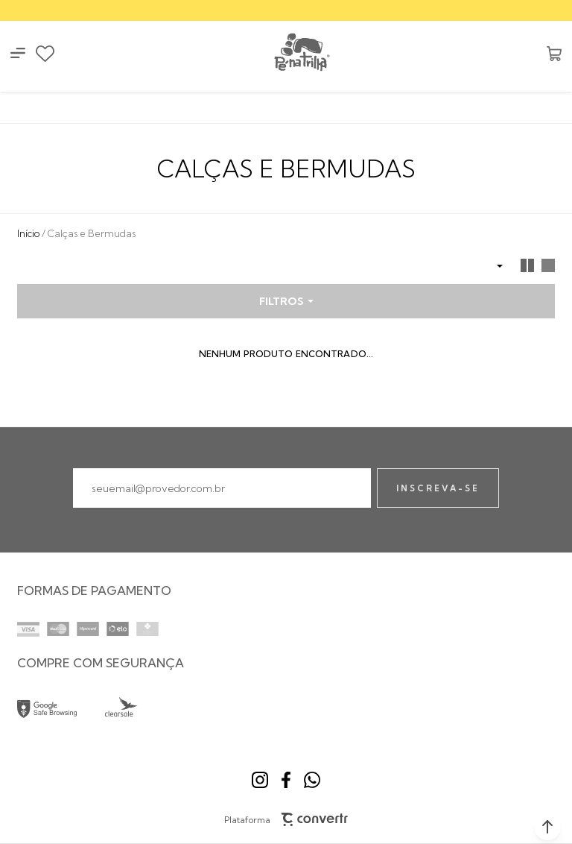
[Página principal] (300, 53)
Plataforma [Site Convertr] (286, 819)
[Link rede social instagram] (260, 780)
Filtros (281, 301)
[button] (547, 826)
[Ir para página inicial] (28, 233)
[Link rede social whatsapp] (312, 780)
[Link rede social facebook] (286, 780)
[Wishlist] (45, 53)
